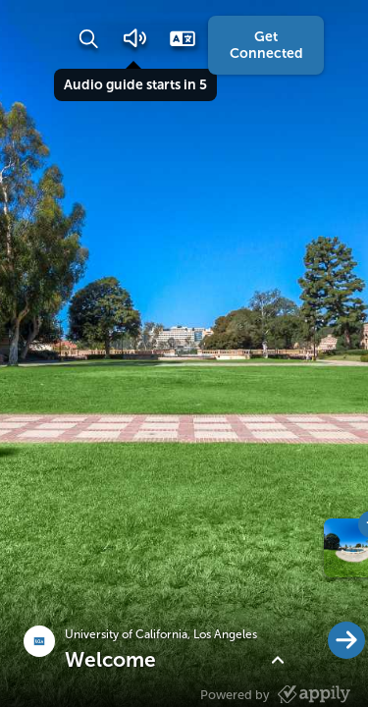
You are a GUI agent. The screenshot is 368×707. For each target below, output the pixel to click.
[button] (88, 38)
